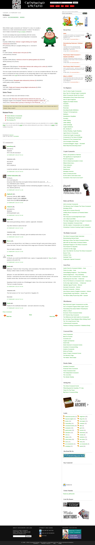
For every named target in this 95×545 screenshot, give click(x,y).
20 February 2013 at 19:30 (15, 228)
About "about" (67, 167)
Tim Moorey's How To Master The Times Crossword (77, 206)
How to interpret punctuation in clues (73, 161)
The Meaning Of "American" (13, 118)
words (22, 17)
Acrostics (65, 118)
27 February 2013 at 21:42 (15, 308)
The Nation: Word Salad (69, 357)
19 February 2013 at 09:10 (15, 171)
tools (66, 441)
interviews (82, 432)
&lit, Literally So (67, 129)
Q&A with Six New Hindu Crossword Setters (75, 242)
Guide (57, 6)
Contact (36, 543)
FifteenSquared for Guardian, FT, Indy (73, 388)
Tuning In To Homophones (70, 112)
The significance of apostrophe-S (72, 156)
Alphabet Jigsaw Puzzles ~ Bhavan (72, 285)
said (16, 75)
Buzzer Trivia (66, 253)
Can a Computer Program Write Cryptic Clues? (75, 306)
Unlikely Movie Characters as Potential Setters (75, 212)
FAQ (62, 6)
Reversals (66, 108)
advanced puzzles (70, 416)
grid (81, 428)
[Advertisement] (24, 22)
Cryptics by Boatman (68, 340)
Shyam (8, 255)
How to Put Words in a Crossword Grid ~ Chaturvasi (77, 281)
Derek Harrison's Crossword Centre (72, 345)
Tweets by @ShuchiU (68, 493)
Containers (66, 105)
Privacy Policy (45, 543)
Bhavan (9, 241)
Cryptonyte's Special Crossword (71, 259)
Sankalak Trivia (67, 257)
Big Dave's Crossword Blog (70, 392)
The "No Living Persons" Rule (71, 321)
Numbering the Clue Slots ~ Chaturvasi (73, 278)
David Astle (66, 342)
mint (66, 434)
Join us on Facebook (46, 533)
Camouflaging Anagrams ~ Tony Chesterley (74, 272)
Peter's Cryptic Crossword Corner (72, 353)
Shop (66, 6)
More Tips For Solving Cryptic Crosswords (74, 93)
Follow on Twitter (46, 530)
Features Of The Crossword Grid (72, 139)
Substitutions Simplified (69, 116)
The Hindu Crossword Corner (71, 386)
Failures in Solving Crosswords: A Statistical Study (76, 325)
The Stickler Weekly (68, 377)
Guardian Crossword (68, 366)
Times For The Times (69, 390)
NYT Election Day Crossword (71, 315)
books (67, 421)
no (21, 31)
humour (82, 430)
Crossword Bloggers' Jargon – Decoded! (74, 143)
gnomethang (10, 146)
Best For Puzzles (67, 336)
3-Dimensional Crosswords (70, 323)
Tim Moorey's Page (68, 355)
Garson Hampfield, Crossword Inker (72, 223)
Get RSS (43, 535)
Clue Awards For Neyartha (70, 246)
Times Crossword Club (69, 370)
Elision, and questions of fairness (72, 154)
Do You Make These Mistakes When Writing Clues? (77, 319)
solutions (82, 437)
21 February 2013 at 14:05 (15, 251)
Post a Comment (7, 312)
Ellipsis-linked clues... (69, 163)
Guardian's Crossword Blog (70, 347)
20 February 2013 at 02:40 (15, 215)
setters (67, 437)
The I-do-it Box (67, 375)
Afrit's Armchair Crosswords (70, 204)
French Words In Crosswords (14, 115)
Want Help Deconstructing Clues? (72, 145)
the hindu (82, 439)
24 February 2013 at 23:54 (15, 262)
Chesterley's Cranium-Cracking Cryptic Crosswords (77, 227)
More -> (77, 39)
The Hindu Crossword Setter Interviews (73, 236)
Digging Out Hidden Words (70, 101)
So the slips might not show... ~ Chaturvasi (74, 283)
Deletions (65, 114)
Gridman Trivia (67, 255)
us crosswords (83, 444)
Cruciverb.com (67, 338)
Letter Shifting (67, 122)
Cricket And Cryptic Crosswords (71, 135)
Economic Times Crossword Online (72, 313)
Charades (65, 103)
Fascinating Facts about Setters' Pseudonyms (75, 308)
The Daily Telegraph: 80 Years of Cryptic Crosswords (77, 221)
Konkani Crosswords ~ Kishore (71, 289)
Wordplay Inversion (68, 171)
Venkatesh (9, 206)
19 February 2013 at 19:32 (15, 202)
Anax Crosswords (68, 334)
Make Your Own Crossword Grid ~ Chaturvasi (75, 276)
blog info (82, 419)
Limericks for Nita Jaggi (69, 248)
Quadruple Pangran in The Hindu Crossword (75, 244)
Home (52, 6)
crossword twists (69, 425)
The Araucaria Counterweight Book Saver (74, 216)
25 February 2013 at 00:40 (15, 286)
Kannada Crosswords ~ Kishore (71, 287)
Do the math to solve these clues (72, 175)
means (24, 31)
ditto (81, 425)
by (19, 31)
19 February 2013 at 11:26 (15, 190)
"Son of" (51, 258)
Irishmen (6, 15)
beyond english (69, 419)
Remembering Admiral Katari (71, 238)
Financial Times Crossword (70, 368)
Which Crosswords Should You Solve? (73, 95)
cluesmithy (68, 423)
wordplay (67, 446)
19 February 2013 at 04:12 (15, 155)
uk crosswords (13, 17)
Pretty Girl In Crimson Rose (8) (71, 210)
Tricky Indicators (67, 165)
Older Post (7, 316)
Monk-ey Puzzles (67, 351)
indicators (68, 432)
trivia (81, 441)
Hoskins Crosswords (68, 349)
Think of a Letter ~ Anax (69, 270)
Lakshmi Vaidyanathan (12, 175)
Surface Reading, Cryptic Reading (72, 131)
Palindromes (66, 169)
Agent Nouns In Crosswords (70, 133)
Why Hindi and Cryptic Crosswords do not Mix (75, 304)
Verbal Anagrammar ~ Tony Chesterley (73, 274)
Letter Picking (67, 120)
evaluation (68, 428)
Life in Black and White (69, 218)
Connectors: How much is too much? (73, 177)
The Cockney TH (10, 120)
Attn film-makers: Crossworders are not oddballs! (76, 225)
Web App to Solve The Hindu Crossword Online (76, 240)
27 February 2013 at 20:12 (15, 299)
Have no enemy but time (69, 173)
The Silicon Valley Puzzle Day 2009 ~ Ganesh (75, 295)
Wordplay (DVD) (67, 208)
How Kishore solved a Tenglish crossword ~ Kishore (77, 291)
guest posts (68, 430)
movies (81, 434)
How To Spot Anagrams (69, 99)
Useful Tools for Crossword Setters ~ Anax (74, 268)
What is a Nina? (67, 310)
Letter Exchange (67, 124)
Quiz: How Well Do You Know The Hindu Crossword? (77, 251)
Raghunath (9, 194)
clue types (82, 421)
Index (72, 6)
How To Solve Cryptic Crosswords (72, 91)
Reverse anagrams (68, 158)
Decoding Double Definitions (70, 110)
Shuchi (11, 135)
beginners (82, 416)
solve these (68, 439)
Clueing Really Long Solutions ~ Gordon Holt (75, 293)
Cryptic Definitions (68, 126)
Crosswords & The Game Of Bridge (72, 137)
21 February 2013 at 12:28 (15, 236)
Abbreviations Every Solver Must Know (73, 97)
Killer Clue (66, 214)
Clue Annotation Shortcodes (70, 141)
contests (82, 423)
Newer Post (54, 316)
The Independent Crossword (70, 372)
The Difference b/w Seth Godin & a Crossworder (76, 317)
